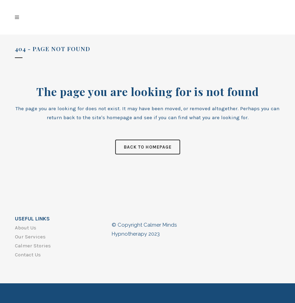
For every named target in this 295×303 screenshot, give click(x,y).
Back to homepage (148, 147)
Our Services (30, 237)
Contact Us (28, 255)
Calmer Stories (33, 246)
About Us (25, 228)
